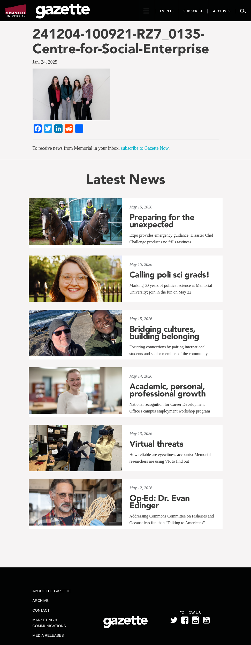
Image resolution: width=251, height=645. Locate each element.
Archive (41, 600)
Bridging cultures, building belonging (164, 332)
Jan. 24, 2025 (45, 62)
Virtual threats (157, 443)
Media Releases (48, 635)
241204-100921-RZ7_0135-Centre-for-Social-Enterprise (121, 41)
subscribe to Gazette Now (145, 148)
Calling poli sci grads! (170, 274)
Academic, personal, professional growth (168, 390)
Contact (41, 610)
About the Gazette (52, 591)
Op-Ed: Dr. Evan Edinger (160, 501)
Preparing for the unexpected (162, 221)
